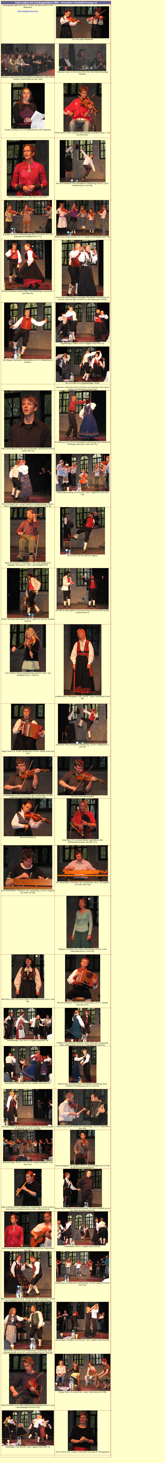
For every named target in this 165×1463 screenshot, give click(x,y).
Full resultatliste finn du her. (28, 11)
